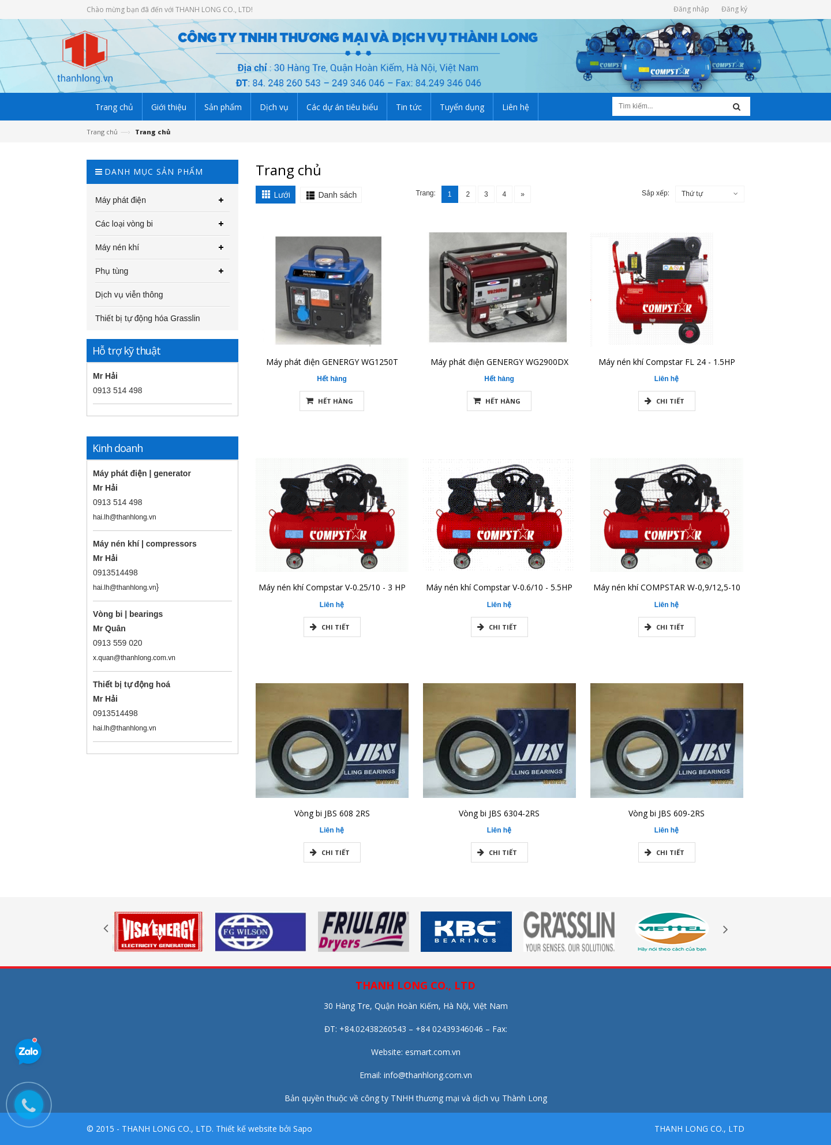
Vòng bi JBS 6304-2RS (499, 817)
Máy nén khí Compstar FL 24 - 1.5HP (666, 366)
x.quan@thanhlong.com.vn (129, 658)
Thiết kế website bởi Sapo (264, 1128)
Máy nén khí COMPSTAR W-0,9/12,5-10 (666, 592)
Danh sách (337, 194)
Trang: (426, 193)
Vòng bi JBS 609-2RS (666, 817)
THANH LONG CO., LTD (699, 1128)
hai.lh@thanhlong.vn (120, 517)
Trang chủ (102, 131)
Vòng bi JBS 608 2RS (332, 817)
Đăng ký (734, 9)
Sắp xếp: (655, 193)
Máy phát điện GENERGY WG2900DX (499, 366)
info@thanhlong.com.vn (428, 1074)
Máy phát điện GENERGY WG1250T (332, 366)
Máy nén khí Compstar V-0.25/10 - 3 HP (332, 592)
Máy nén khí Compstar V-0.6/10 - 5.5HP (499, 592)
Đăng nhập (691, 9)
